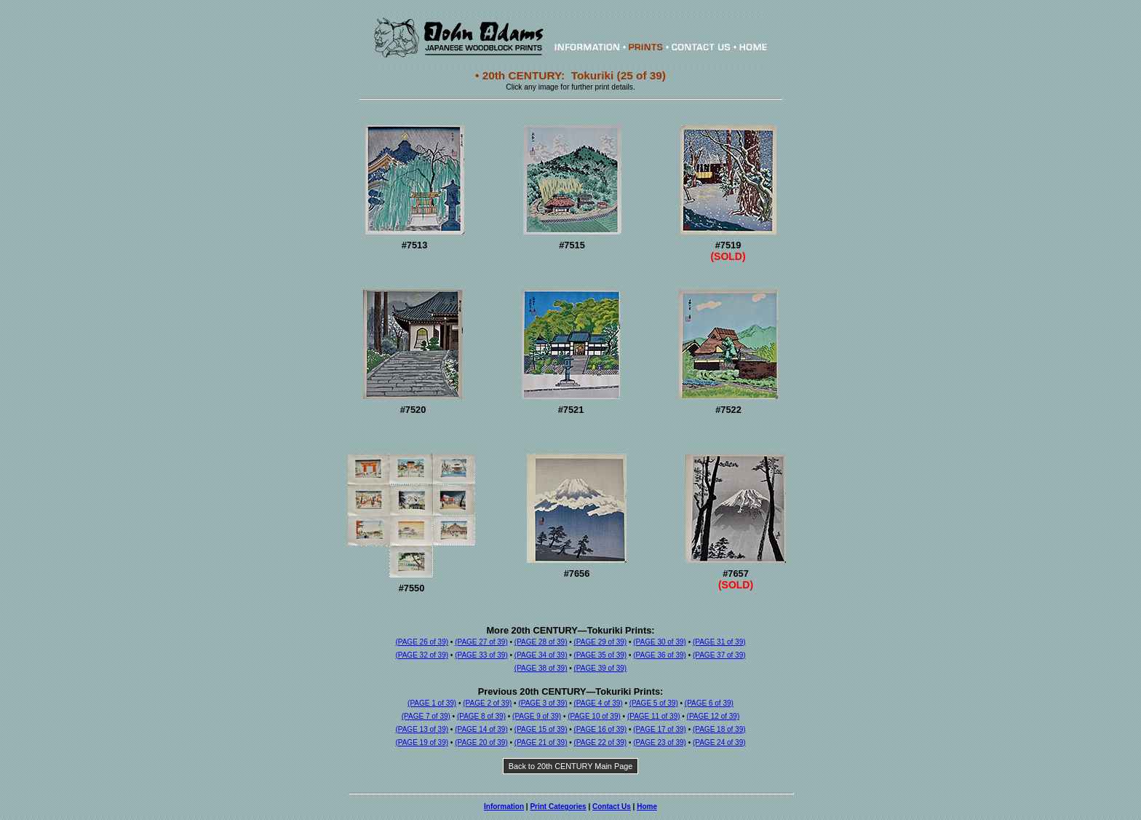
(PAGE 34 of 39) (541, 655)
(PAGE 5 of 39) (653, 703)
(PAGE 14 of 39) (481, 729)
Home (647, 807)
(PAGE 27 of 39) (481, 642)
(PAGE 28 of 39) (541, 642)
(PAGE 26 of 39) (421, 642)
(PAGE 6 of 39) (709, 703)
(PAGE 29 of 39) (600, 642)
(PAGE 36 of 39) (659, 655)
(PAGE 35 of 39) (600, 655)
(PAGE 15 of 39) (541, 729)
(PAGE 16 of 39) (600, 729)
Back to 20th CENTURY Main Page (571, 766)
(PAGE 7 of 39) (426, 716)
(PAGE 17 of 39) (659, 729)
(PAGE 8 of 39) (481, 716)
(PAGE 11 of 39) (653, 716)
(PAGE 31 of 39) (719, 642)
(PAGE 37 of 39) (719, 655)
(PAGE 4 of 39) (598, 703)
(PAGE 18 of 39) (719, 729)
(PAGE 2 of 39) (487, 703)
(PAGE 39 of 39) (600, 668)
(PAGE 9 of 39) (536, 716)
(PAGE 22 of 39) (600, 742)
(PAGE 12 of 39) (713, 716)
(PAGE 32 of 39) (421, 655)
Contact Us (611, 807)
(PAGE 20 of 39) (481, 742)
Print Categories (558, 807)
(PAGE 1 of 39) (432, 703)
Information (504, 807)
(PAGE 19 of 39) (421, 742)
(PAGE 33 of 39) (481, 655)
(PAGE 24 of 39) (719, 742)
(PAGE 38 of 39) (541, 668)
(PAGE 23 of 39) (659, 742)
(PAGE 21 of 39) (541, 742)
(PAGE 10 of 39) (594, 716)
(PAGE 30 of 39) (659, 642)
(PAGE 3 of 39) (542, 703)
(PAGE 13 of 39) (421, 729)
